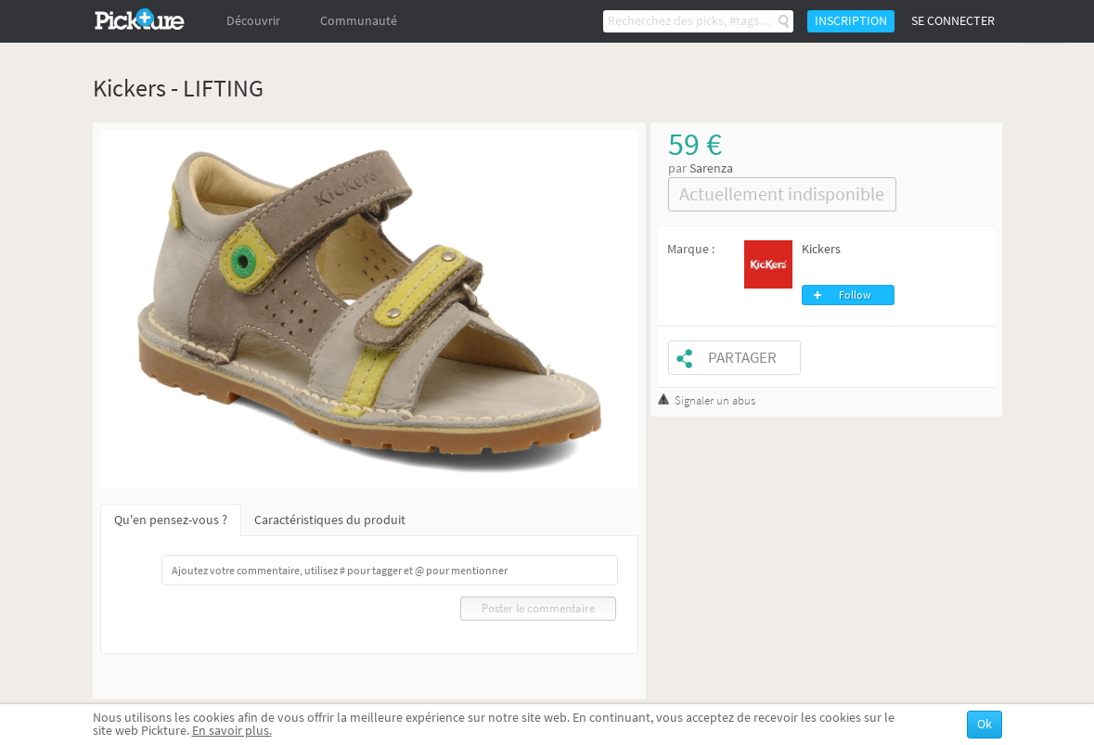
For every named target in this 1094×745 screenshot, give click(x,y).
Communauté (358, 21)
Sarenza (711, 168)
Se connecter (953, 21)
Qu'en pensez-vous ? (170, 520)
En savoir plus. (232, 730)
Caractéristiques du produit (329, 520)
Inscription (851, 21)
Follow (855, 295)
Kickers (821, 249)
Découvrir (253, 21)
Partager (742, 357)
